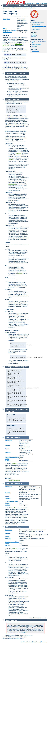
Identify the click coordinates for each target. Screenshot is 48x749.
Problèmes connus (36, 44)
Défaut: (7, 448)
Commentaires (35, 51)
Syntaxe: (7, 445)
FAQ (33, 3)
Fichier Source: (7, 32)
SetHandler (6, 45)
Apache (4, 8)
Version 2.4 (27, 8)
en (22, 16)
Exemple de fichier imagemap (39, 26)
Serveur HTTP (11, 8)
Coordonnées (9, 309)
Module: (7, 460)
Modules (33, 8)
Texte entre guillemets (12, 330)
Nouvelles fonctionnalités (38, 22)
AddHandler (18, 44)
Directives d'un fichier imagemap (15, 131)
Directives (29, 3)
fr (25, 16)
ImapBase (33, 33)
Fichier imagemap (36, 24)
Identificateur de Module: (10, 30)
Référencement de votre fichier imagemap (37, 28)
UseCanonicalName (14, 480)
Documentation (19, 8)
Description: (6, 19)
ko (28, 16)
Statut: (5, 28)
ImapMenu (33, 36)
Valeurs (7, 242)
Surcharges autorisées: (12, 457)
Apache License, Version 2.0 (17, 638)
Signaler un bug (35, 46)
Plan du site (44, 3)
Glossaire (38, 3)
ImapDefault (34, 35)
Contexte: (8, 452)
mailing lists (24, 632)
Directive (9, 437)
